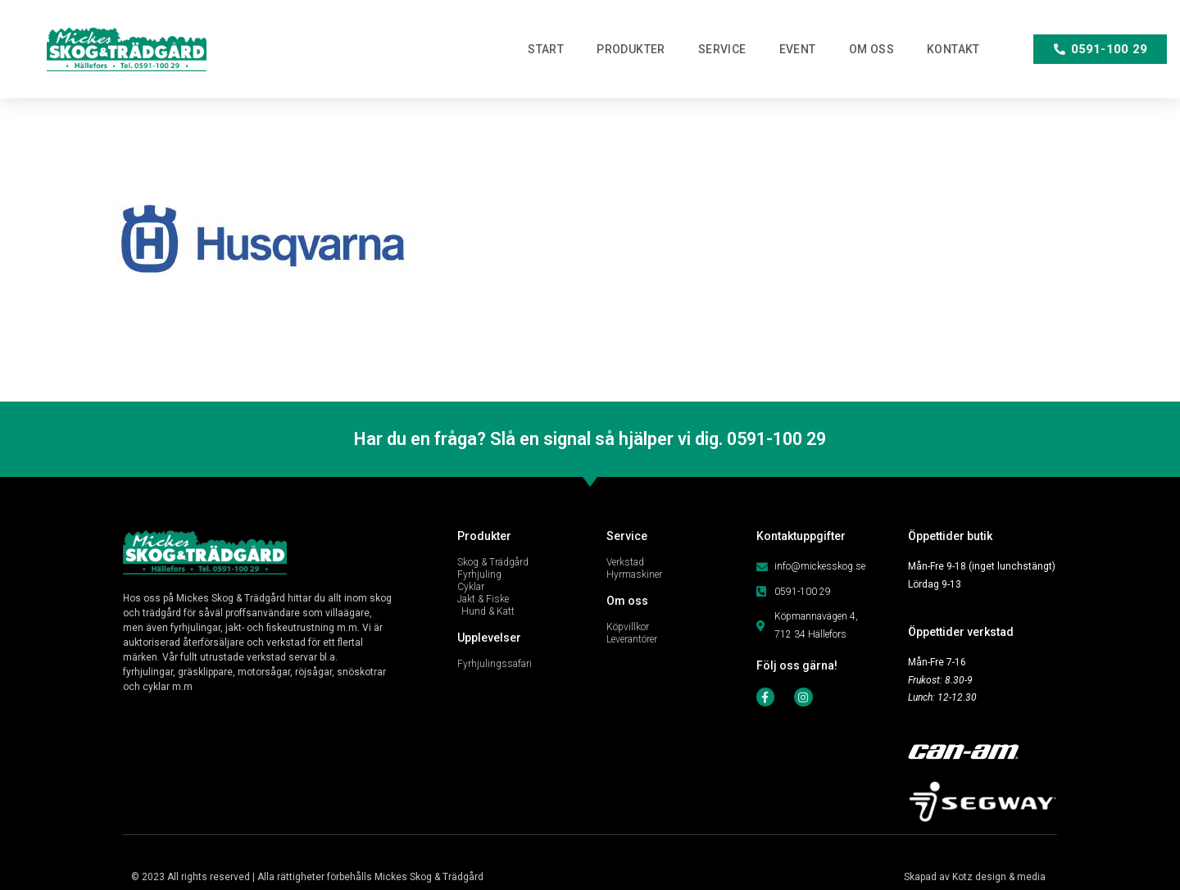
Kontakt (953, 49)
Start (546, 49)
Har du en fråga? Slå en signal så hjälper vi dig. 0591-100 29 (590, 439)
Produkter (631, 49)
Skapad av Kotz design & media (975, 877)
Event (797, 49)
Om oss (871, 49)
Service (722, 49)
